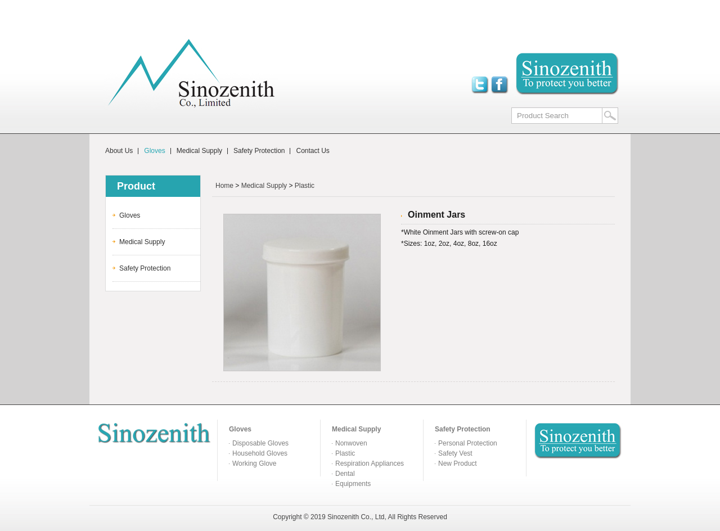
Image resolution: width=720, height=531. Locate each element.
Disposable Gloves (260, 443)
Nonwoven (351, 443)
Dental (345, 474)
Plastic (304, 186)
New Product (457, 463)
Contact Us (312, 151)
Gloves (154, 151)
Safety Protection (259, 151)
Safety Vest (455, 453)
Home (224, 186)
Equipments (353, 484)
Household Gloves (259, 453)
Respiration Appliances (369, 463)
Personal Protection (467, 443)
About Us (119, 151)
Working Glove (254, 463)
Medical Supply (199, 151)
